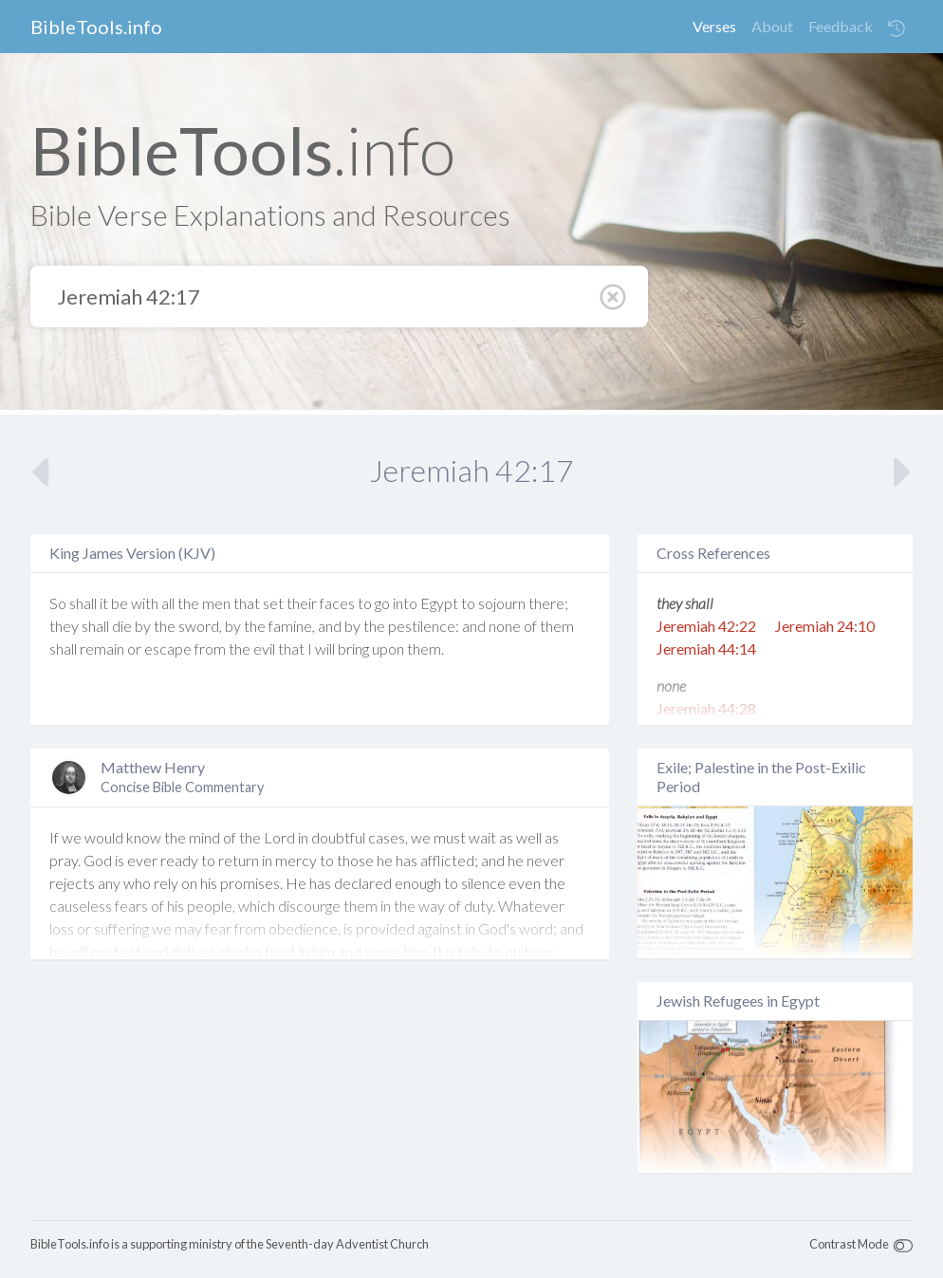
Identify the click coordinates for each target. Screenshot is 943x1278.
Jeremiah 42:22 (706, 626)
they (64, 626)
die (122, 626)
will (325, 648)
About (772, 26)
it (104, 603)
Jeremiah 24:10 (825, 626)
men (216, 603)
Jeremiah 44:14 (706, 648)
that (246, 603)
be (119, 603)
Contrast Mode (849, 1243)
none (505, 626)
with (144, 603)
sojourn (502, 603)
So (57, 603)
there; (548, 603)
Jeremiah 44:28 (706, 708)
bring (353, 648)
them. (425, 648)
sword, (200, 626)
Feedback (840, 26)
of (530, 626)
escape (168, 648)
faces (337, 603)
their (302, 603)
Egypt (439, 603)
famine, (291, 626)
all (168, 603)
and (330, 626)
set (273, 603)
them (557, 626)
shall (83, 603)
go (382, 603)
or (134, 648)
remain (102, 648)
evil (264, 648)
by (143, 626)
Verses (714, 26)
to (365, 603)
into (405, 603)
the (188, 603)
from (210, 648)
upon (388, 648)
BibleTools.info (96, 26)
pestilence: (423, 626)
